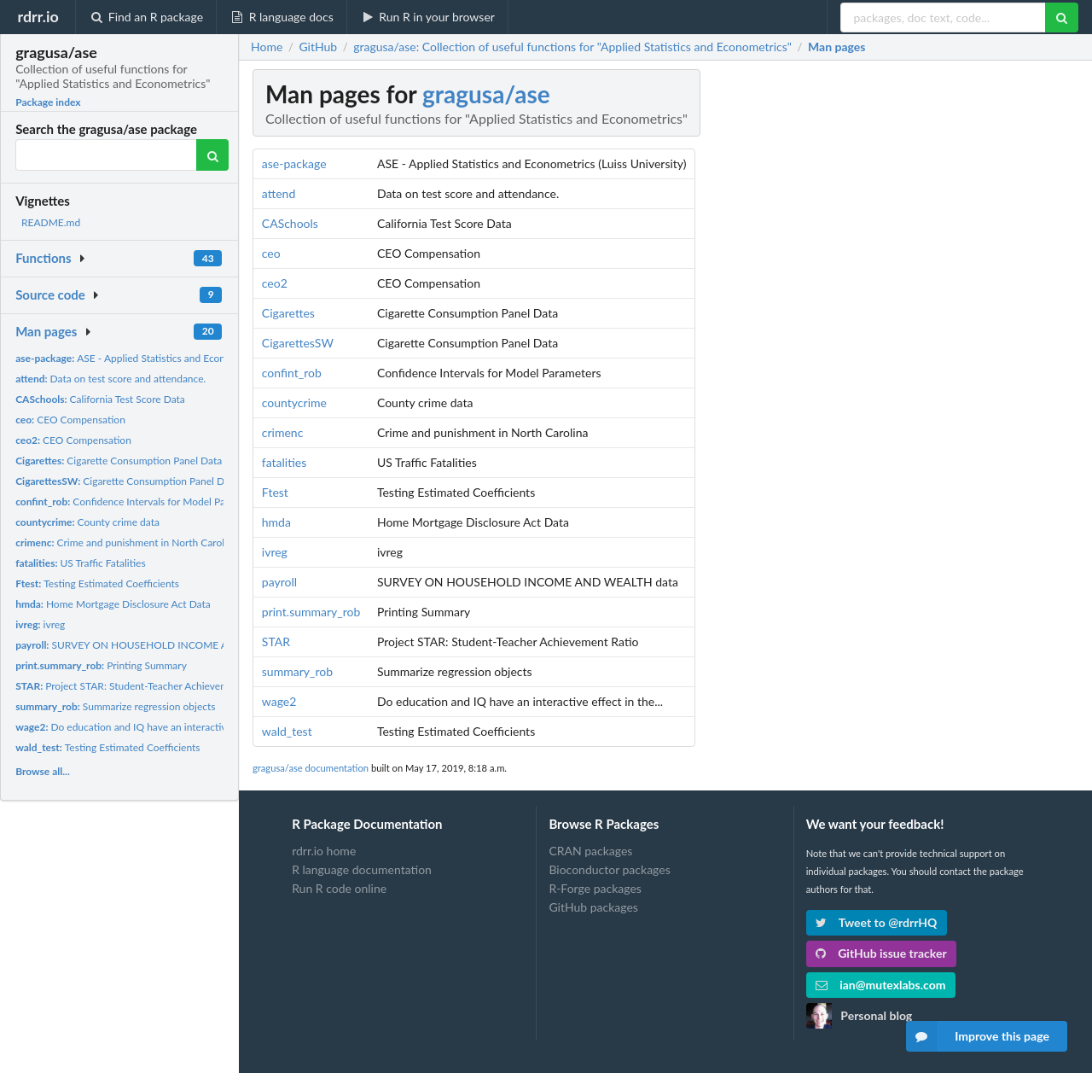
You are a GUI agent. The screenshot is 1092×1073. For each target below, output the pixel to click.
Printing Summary (101, 665)
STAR (276, 641)
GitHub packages (593, 907)
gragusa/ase (486, 93)
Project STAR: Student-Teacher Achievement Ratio (142, 685)
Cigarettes (288, 313)
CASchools (290, 223)
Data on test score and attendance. (110, 378)
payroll (279, 581)
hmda (276, 522)
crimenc (283, 432)
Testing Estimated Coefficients (97, 583)
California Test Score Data (100, 399)
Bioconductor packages (609, 869)
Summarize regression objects (115, 706)
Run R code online (339, 888)
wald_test (287, 731)
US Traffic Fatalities (80, 563)
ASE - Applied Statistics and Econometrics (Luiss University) (178, 358)
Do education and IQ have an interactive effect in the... (155, 726)
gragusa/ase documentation (311, 767)
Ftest (275, 492)
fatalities (284, 462)
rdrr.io (37, 16)
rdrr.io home (324, 851)
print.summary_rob (311, 611)
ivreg (40, 624)
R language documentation (362, 869)
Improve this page (977, 1036)
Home (266, 47)
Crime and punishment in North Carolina (126, 542)
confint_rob (292, 372)
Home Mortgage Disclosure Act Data (113, 604)
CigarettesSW (298, 342)
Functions (43, 257)
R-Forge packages (595, 888)
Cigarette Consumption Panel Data (118, 460)
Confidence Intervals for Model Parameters (139, 501)
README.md (50, 222)
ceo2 (275, 283)
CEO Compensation (70, 419)
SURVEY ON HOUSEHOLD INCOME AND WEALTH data (162, 645)
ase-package (294, 163)
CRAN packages (590, 851)
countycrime (294, 402)
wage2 (279, 701)
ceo (271, 253)
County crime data (87, 522)
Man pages (46, 331)
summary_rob (297, 671)
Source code (50, 294)
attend (278, 193)
